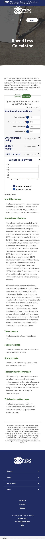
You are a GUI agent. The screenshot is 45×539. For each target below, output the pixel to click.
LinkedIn (22, 508)
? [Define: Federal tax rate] (27, 127)
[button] (22, 111)
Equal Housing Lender (23, 521)
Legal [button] (8, 489)
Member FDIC (22, 518)
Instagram (22, 504)
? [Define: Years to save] (27, 117)
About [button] (8, 477)
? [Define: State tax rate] (27, 132)
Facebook (22, 500)
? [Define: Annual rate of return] (27, 122)
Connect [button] (9, 471)
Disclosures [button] (11, 483)
